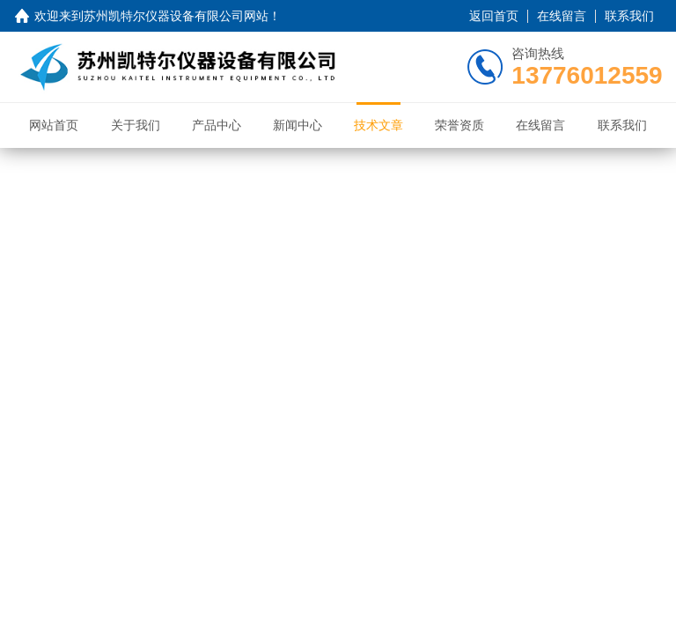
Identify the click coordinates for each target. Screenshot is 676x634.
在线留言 (561, 16)
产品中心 (216, 125)
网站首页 (53, 125)
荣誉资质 (459, 125)
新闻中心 (297, 125)
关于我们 (135, 125)
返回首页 (493, 16)
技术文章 (378, 125)
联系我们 (629, 16)
